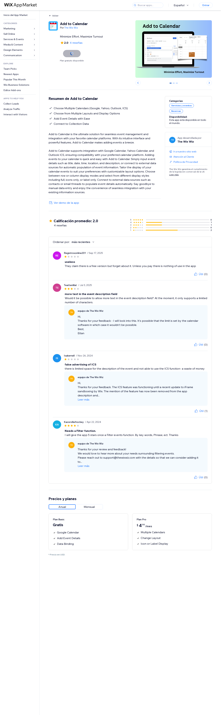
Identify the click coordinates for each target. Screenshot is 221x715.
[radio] (62, 506)
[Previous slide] (138, 82)
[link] (19, 15)
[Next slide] (209, 82)
